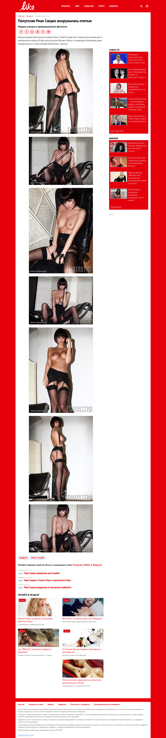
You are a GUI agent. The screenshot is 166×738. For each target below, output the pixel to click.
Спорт (101, 6)
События (88, 6)
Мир (77, 6)
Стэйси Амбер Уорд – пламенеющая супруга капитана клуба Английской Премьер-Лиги (137, 104)
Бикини (113, 6)
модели (23, 557)
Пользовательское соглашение (107, 704)
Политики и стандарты (80, 704)
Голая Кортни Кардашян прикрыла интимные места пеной (136, 195)
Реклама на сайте (36, 704)
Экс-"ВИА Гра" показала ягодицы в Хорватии (35, 651)
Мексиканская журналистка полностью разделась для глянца (81, 681)
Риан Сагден (37, 557)
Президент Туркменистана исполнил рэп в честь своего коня (136, 58)
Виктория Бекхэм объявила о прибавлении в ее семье (136, 88)
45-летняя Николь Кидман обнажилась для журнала (81, 651)
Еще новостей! (116, 131)
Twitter (86, 564)
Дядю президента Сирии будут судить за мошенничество (137, 119)
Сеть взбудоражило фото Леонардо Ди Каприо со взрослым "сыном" (137, 73)
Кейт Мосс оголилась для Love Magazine (82, 618)
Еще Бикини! (115, 207)
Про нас (21, 704)
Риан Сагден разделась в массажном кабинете (44, 587)
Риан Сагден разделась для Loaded (39, 573)
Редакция (62, 704)
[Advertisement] (38, 675)
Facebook (77, 564)
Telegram (97, 564)
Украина (65, 6)
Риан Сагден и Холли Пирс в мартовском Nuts (44, 580)
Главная (21, 16)
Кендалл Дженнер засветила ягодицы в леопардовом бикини (137, 161)
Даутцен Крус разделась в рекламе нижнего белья (35, 620)
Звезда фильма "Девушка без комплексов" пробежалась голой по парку (137, 178)
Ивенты (51, 704)
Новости (114, 49)
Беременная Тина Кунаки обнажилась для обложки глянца (137, 147)
